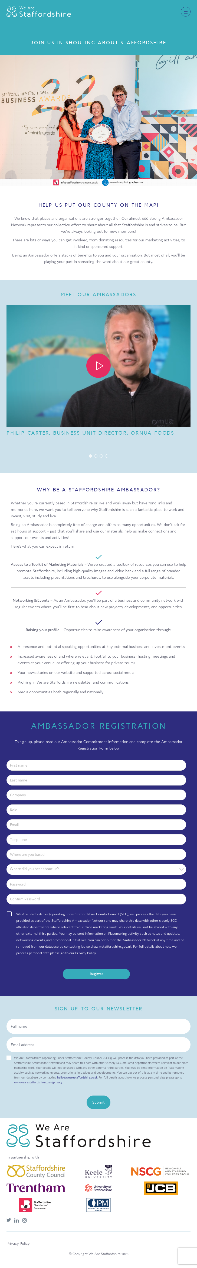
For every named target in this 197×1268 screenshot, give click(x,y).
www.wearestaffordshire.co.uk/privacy (38, 1082)
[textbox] (98, 869)
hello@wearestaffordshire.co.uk (77, 1077)
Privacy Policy (17, 1243)
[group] (98, 373)
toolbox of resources (133, 564)
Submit (98, 1102)
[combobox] (96, 869)
